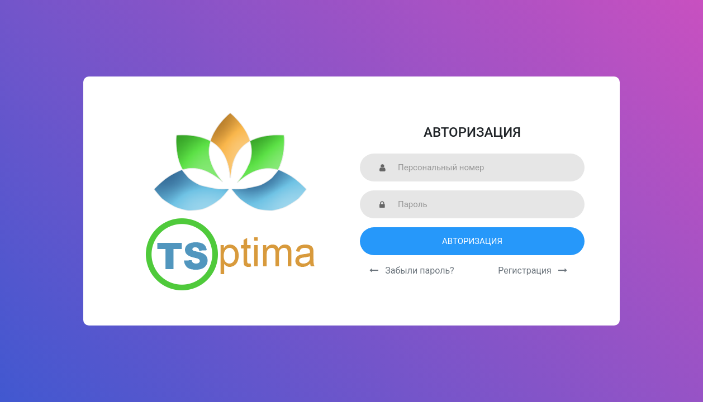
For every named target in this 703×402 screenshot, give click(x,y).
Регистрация (532, 270)
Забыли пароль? (411, 270)
